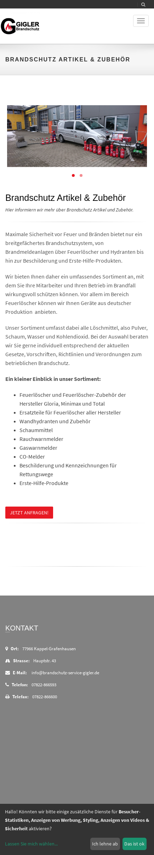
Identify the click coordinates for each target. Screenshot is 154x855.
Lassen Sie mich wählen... (31, 844)
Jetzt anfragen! (29, 512)
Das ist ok (134, 844)
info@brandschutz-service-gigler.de (65, 673)
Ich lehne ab (105, 844)
